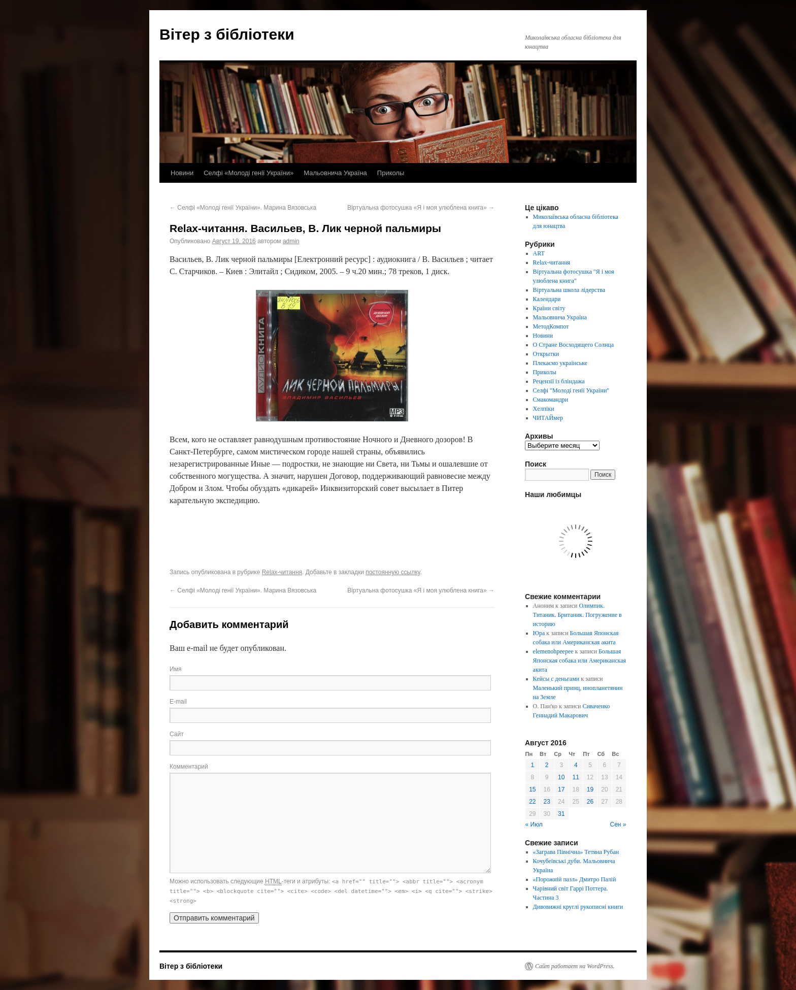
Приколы (391, 173)
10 (561, 777)
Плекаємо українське (560, 363)
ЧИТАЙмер (548, 417)
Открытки (546, 353)
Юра (539, 633)
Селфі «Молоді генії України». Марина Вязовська (243, 207)
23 (547, 801)
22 (532, 801)
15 (532, 789)
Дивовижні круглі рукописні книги (578, 906)
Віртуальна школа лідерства (569, 289)
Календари (547, 299)
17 (561, 789)
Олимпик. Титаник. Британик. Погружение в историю (577, 615)
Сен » (618, 824)
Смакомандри (551, 399)
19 (590, 789)
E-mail (178, 701)
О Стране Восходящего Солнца (573, 344)
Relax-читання (282, 572)
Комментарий (189, 766)
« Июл (534, 824)
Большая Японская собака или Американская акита (579, 660)
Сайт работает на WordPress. (575, 966)
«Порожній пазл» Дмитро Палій (574, 879)
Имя (175, 669)
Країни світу (549, 308)
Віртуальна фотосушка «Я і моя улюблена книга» (420, 207)
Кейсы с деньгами (556, 678)
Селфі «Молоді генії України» (248, 173)
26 (590, 801)
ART (539, 253)
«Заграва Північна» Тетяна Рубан (576, 851)
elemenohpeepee (553, 651)
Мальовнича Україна (335, 173)
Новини (182, 173)
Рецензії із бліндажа (559, 381)
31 (561, 813)
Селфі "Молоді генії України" (571, 390)
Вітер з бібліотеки (226, 34)
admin (291, 241)
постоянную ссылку (393, 572)
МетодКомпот (551, 326)
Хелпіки (543, 408)
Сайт (177, 734)
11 (576, 777)
